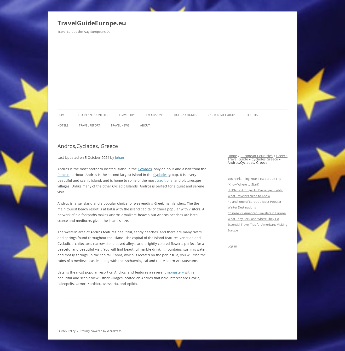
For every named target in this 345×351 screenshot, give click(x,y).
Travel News (120, 125)
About (145, 125)
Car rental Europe (222, 115)
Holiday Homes (185, 115)
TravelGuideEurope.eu (92, 23)
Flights (252, 115)
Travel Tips (127, 115)
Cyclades (145, 169)
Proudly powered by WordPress (100, 331)
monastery (175, 272)
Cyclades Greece (265, 159)
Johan (119, 157)
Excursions (154, 115)
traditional (165, 180)
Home (62, 115)
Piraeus (63, 174)
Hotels (63, 125)
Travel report (89, 125)
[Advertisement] (173, 73)
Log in (232, 246)
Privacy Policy (66, 331)
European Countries (92, 115)
